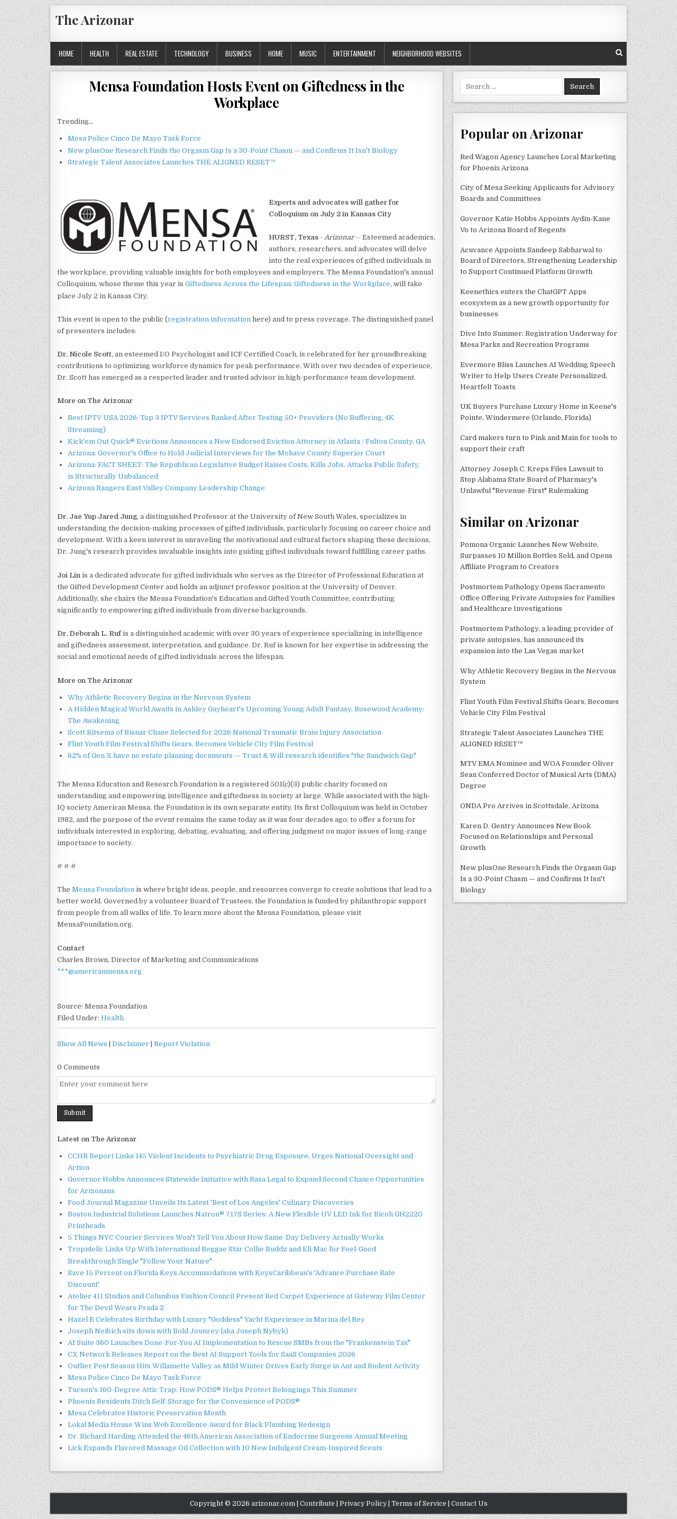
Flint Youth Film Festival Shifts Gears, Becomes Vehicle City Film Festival (190, 744)
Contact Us (469, 1503)
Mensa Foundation (103, 889)
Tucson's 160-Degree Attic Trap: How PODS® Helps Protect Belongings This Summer (213, 1390)
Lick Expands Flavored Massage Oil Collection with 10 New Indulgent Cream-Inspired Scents (225, 1448)
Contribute (317, 1503)
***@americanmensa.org (99, 971)
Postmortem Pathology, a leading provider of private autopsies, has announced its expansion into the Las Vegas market (536, 640)
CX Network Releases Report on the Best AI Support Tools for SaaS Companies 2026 (211, 1354)
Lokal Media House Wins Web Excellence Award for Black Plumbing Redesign (199, 1425)
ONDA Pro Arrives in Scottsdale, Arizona (529, 806)
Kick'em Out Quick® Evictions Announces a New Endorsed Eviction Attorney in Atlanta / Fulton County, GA (246, 441)
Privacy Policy (363, 1503)
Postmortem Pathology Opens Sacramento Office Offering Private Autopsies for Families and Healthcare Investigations (537, 598)
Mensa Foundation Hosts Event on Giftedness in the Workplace (247, 94)
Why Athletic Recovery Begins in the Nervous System (159, 697)
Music (308, 53)
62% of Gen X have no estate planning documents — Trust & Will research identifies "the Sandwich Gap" (242, 756)
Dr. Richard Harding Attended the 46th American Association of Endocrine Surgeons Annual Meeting (238, 1436)
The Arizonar (95, 19)
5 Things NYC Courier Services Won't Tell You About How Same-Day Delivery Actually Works (226, 1237)
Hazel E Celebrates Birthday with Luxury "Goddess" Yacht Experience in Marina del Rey (216, 1319)
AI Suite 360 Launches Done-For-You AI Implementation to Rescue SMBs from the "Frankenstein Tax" (239, 1343)
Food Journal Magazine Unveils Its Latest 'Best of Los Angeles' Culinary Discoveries (211, 1202)
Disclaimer (130, 1044)
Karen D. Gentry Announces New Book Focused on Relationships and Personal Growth (526, 837)
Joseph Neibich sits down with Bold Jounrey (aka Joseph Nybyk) (178, 1331)
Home (66, 53)
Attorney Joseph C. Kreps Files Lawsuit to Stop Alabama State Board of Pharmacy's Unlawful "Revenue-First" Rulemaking (531, 480)
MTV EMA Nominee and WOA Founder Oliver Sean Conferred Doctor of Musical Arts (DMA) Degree (538, 775)
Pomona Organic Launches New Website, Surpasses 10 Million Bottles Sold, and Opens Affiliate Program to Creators (536, 556)
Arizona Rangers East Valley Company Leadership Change (166, 488)
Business (238, 53)
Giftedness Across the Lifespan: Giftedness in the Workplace (287, 284)
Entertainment (354, 53)
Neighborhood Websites (427, 53)
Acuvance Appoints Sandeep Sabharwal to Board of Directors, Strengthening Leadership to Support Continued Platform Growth (538, 261)
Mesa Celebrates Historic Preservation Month (147, 1413)
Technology (191, 53)
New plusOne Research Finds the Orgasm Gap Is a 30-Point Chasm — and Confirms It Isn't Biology (233, 150)
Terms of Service (418, 1503)
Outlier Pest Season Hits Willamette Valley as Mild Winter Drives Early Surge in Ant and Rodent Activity (244, 1366)
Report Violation (182, 1044)
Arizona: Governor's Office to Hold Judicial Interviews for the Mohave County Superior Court (226, 453)
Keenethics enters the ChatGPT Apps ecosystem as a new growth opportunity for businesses (534, 303)
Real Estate (141, 53)
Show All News (82, 1044)
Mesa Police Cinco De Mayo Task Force (134, 138)
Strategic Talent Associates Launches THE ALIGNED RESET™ (172, 162)
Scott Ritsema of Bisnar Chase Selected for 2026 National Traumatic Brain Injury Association (224, 732)
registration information (209, 319)
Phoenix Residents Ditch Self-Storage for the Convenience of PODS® (184, 1401)
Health (99, 53)
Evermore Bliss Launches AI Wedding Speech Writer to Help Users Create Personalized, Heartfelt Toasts (537, 376)
